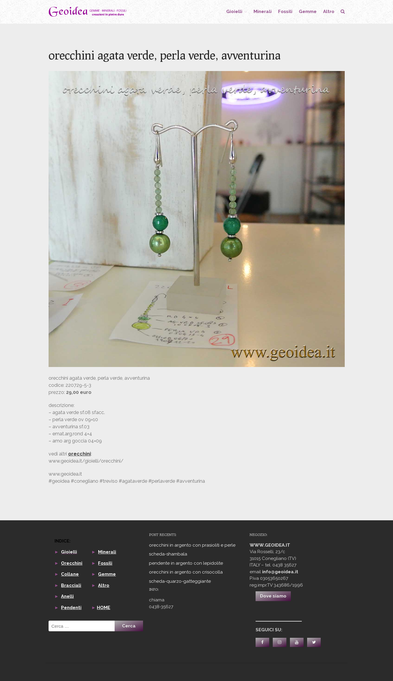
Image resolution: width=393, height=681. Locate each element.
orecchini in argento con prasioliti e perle (192, 545)
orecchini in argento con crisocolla (186, 572)
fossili (285, 11)
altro (328, 11)
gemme (308, 11)
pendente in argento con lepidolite (186, 563)
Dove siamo (273, 596)
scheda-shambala (168, 554)
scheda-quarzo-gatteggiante (180, 581)
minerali (263, 11)
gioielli (234, 11)
